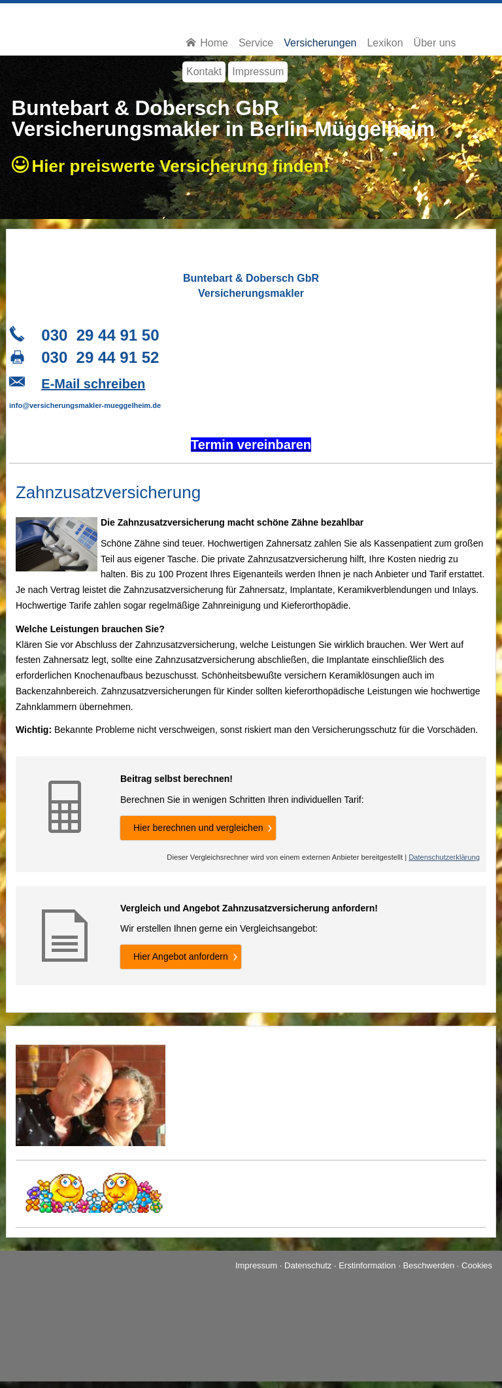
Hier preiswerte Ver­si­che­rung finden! (185, 166)
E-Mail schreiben (93, 384)
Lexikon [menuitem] (385, 42)
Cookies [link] (476, 1265)
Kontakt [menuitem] (204, 71)
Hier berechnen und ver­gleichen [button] (198, 827)
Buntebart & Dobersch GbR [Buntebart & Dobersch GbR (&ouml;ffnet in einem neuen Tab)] (146, 108)
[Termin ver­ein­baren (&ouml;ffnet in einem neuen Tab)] (251, 446)
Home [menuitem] (207, 42)
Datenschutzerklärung (444, 857)
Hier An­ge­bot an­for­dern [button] (180, 956)
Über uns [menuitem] (435, 42)
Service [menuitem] (256, 42)
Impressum (256, 1265)
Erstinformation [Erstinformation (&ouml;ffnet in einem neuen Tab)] (367, 1265)
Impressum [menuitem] (258, 71)
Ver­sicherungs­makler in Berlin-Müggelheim (223, 129)
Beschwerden (428, 1265)
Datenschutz (307, 1265)
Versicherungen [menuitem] (320, 42)
